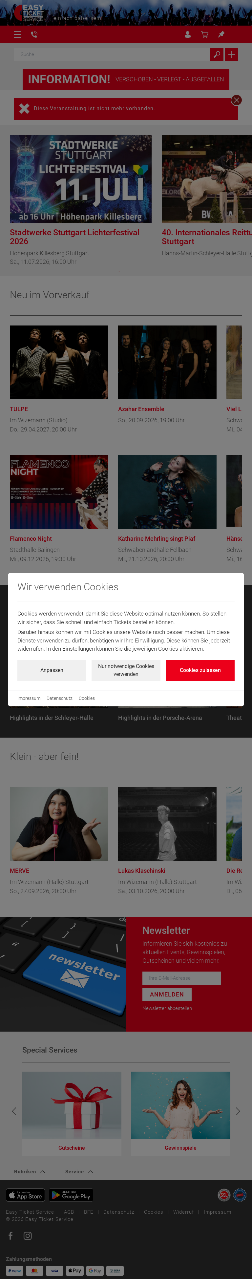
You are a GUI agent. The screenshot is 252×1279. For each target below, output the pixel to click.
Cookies (87, 698)
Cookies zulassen (200, 670)
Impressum (28, 698)
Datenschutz (60, 698)
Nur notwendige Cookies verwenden (126, 670)
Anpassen (51, 670)
